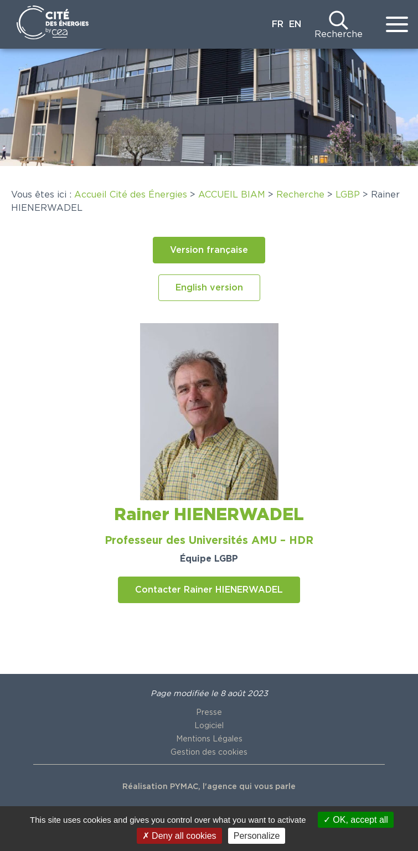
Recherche (338, 34)
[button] (209, 250)
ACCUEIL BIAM (231, 194)
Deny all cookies (179, 835)
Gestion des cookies (209, 752)
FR (277, 24)
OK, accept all (355, 819)
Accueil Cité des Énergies (130, 194)
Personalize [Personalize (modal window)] (257, 835)
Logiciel (209, 726)
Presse (209, 713)
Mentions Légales (209, 739)
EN (295, 24)
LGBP (348, 194)
